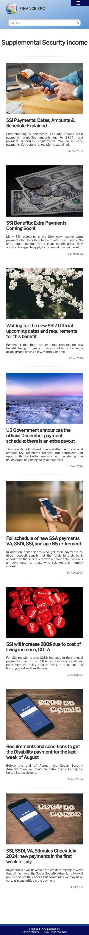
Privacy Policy (49, 931)
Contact (62, 931)
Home (25, 931)
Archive (34, 931)
